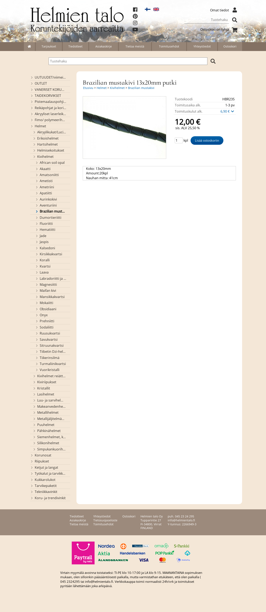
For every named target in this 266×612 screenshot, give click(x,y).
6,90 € (227, 111)
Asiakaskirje (103, 46)
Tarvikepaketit (43, 485)
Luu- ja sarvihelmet (49, 400)
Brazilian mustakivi (50, 211)
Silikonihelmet (46, 443)
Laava (42, 272)
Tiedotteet (75, 46)
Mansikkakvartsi (50, 296)
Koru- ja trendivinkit (48, 498)
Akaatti (42, 169)
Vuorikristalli (47, 369)
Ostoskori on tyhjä (219, 29)
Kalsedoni (45, 248)
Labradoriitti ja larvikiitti (50, 278)
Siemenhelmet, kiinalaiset (49, 437)
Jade (40, 236)
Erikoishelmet (46, 138)
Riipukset (39, 461)
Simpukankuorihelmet (49, 449)
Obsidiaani (45, 309)
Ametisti (44, 181)
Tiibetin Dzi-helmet (50, 351)
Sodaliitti (44, 327)
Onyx (41, 315)
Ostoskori (229, 46)
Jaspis (42, 242)
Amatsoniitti (47, 175)
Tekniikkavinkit (43, 491)
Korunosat (40, 455)
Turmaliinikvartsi (50, 363)
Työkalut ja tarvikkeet (48, 473)
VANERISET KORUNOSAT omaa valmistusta (48, 89)
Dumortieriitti (48, 217)
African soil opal (50, 162)
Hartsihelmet (45, 144)
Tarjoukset (49, 46)
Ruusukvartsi (47, 333)
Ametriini (44, 187)
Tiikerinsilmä (47, 357)
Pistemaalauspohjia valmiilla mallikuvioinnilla (48, 101)
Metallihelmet (46, 412)
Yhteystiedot (202, 46)
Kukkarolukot (42, 479)
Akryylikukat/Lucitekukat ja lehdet (49, 132)
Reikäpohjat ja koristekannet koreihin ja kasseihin (48, 108)
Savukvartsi (46, 339)
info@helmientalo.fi (181, 520)
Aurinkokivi (46, 199)
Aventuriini (46, 205)
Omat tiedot (224, 10)
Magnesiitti (46, 284)
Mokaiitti (44, 303)
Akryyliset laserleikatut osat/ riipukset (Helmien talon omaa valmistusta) (48, 114)
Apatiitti (43, 193)
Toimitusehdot (169, 46)
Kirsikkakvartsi (48, 254)
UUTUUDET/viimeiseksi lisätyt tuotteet (48, 77)
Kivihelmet (43, 156)
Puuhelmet (43, 424)
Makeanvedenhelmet (49, 406)
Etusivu (88, 88)
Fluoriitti (44, 223)
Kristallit (41, 388)
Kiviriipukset (44, 382)
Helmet (38, 126)
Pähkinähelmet (47, 430)
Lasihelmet (43, 394)
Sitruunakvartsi (49, 345)
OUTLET (38, 83)
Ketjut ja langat (44, 467)
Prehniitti (44, 321)
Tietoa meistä (135, 46)
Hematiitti (45, 229)
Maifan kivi (45, 290)
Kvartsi (42, 266)
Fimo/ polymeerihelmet (48, 120)
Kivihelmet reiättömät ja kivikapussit (49, 376)
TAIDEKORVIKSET (45, 95)
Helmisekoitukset (48, 150)
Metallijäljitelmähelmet (49, 418)
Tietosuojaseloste (105, 520)
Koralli (42, 260)
